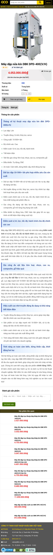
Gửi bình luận (9, 405)
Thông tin (5, 107)
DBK (23, 83)
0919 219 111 (16, 540)
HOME (3, 6)
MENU (48, 3)
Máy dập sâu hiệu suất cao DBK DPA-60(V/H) (30, 517)
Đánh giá (14, 107)
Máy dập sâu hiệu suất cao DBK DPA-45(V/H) (30, 506)
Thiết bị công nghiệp (12, 6)
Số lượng (5, 94)
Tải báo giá (46, 71)
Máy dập (21, 6)
